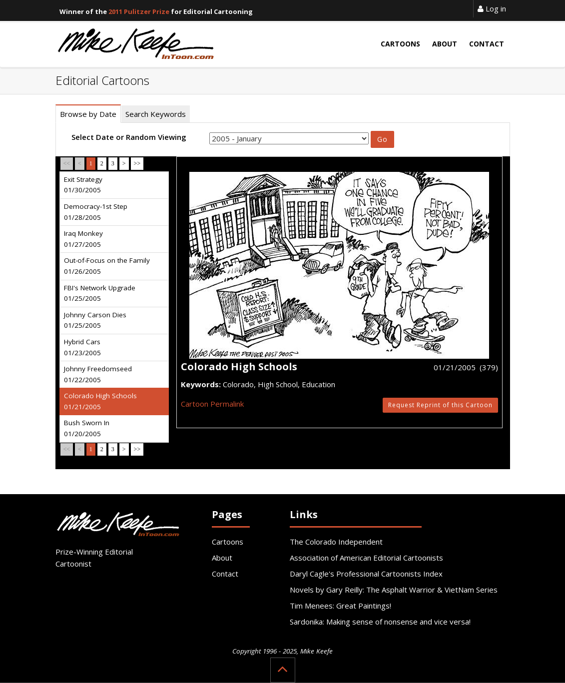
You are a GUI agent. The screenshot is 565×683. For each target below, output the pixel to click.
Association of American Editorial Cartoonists (366, 558)
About (222, 558)
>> (137, 163)
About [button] (444, 43)
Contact (225, 574)
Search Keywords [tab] (155, 114)
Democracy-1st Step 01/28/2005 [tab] (95, 212)
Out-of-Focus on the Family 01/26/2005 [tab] (107, 266)
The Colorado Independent (336, 542)
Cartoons (227, 542)
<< (66, 163)
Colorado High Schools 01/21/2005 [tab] (100, 401)
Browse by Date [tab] (88, 114)
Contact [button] (486, 43)
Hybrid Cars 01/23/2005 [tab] (82, 347)
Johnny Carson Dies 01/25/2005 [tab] (95, 320)
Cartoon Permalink (212, 404)
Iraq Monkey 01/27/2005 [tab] (83, 239)
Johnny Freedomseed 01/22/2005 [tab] (98, 374)
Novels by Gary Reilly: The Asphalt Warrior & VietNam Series (394, 590)
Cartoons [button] (400, 43)
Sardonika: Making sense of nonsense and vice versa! (380, 622)
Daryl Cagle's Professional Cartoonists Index (366, 574)
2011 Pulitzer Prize (138, 11)
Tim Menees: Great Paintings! (340, 606)
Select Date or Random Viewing (128, 137)
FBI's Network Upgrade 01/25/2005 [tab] (99, 293)
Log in (492, 8)
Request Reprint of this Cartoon (440, 405)
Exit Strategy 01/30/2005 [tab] (83, 185)
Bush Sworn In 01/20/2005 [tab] (86, 428)
